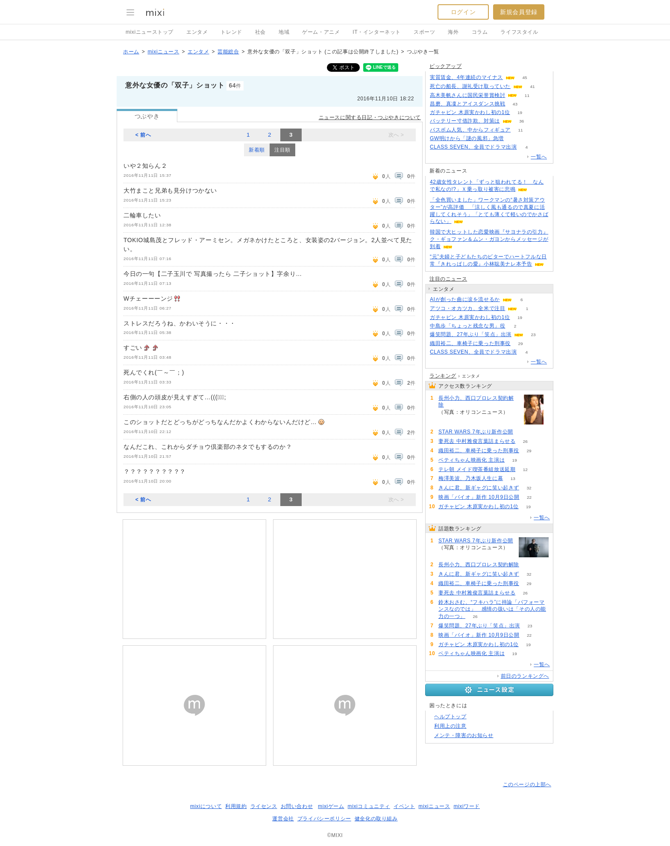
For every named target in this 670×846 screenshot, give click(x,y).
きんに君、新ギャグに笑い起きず (478, 488)
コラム (480, 32)
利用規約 (236, 806)
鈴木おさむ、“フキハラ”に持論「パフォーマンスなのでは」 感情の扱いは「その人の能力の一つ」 (492, 609)
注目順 (282, 150)
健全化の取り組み (376, 819)
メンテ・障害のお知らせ (464, 735)
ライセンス (263, 806)
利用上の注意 (450, 726)
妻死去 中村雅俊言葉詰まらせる (476, 441)
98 (448, 419)
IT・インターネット (377, 32)
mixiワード (466, 806)
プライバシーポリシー (324, 819)
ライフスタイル (519, 32)
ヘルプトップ (450, 717)
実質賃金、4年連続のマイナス (466, 77)
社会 (260, 32)
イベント (404, 806)
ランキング (442, 376)
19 (519, 112)
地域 (284, 32)
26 (525, 441)
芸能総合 (228, 52)
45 (525, 77)
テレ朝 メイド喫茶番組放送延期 (476, 469)
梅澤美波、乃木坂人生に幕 (470, 478)
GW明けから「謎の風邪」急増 (467, 138)
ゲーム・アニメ (321, 32)
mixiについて (206, 806)
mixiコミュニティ (369, 806)
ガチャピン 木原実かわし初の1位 (470, 112)
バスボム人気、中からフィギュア (470, 130)
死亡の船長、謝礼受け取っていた (470, 86)
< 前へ (143, 135)
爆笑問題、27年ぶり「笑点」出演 (470, 334)
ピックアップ (445, 66)
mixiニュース (163, 52)
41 (532, 86)
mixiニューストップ (149, 32)
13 (513, 478)
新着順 (257, 150)
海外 (453, 32)
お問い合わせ (297, 806)
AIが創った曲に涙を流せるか (465, 299)
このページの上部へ (527, 784)
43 (515, 104)
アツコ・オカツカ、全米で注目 (467, 308)
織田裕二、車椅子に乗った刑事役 (470, 343)
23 (533, 334)
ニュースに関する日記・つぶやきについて (370, 117)
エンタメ (197, 32)
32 (528, 488)
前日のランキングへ (525, 676)
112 (523, 432)
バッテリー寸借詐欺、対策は (465, 121)
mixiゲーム (331, 806)
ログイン (463, 12)
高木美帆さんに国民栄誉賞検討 (467, 95)
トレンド (231, 32)
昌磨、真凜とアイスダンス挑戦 (467, 104)
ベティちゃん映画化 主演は (471, 460)
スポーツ (424, 32)
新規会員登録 (519, 12)
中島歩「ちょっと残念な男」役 (467, 326)
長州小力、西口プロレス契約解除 (476, 401)
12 (525, 469)
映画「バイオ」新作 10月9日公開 (479, 497)
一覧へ (539, 157)
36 (521, 121)
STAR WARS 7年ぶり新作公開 (475, 432)
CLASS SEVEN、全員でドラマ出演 (473, 147)
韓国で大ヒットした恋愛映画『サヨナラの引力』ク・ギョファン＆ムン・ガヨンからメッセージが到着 (489, 239)
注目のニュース (448, 279)
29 (520, 343)
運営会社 (283, 819)
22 (529, 497)
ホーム (131, 52)
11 (527, 95)
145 (513, 138)
